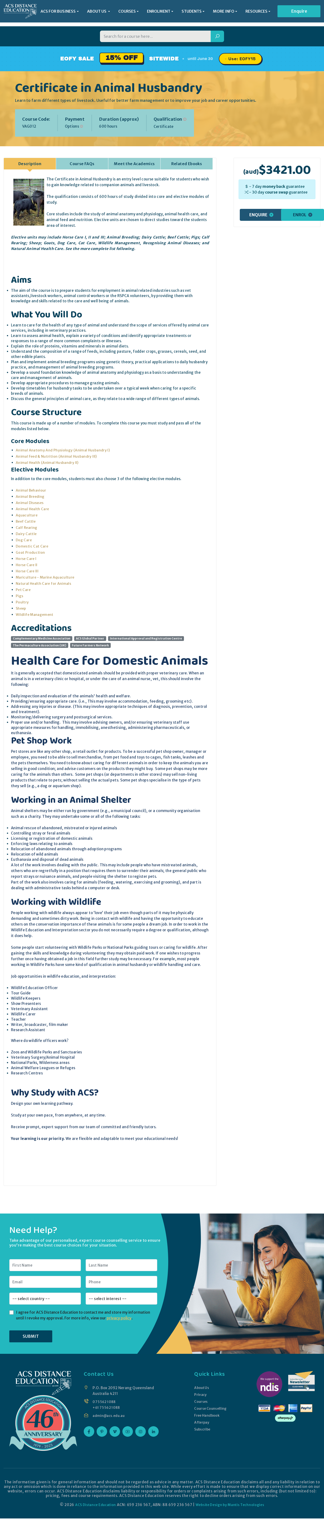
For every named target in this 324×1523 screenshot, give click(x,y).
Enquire (299, 12)
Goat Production (30, 552)
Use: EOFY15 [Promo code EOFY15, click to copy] (242, 58)
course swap (276, 192)
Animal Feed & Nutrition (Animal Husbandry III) (57, 456)
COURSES (127, 12)
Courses (200, 1401)
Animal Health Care (33, 508)
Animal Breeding (30, 496)
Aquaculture (27, 515)
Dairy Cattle (26, 533)
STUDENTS (192, 12)
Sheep (21, 608)
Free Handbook (206, 1415)
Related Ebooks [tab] (186, 163)
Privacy (199, 1394)
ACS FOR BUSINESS (58, 12)
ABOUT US (97, 12)
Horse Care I (26, 558)
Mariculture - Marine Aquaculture (46, 577)
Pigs (19, 595)
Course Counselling (210, 1408)
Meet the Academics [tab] (134, 163)
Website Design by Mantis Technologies (232, 1504)
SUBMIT (30, 1336)
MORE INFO (223, 12)
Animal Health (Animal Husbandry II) (48, 462)
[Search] (217, 36)
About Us (201, 1387)
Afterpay (201, 1422)
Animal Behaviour (31, 490)
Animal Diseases (30, 502)
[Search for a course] (155, 36)
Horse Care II (27, 564)
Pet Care (23, 589)
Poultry (22, 602)
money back (273, 186)
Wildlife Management (35, 614)
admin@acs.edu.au (110, 1415)
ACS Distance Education (92, 1504)
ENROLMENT (158, 12)
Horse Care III (27, 571)
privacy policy (119, 1317)
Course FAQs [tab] (82, 163)
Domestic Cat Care (32, 546)
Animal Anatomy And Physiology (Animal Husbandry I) (63, 450)
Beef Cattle (26, 521)
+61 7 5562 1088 (107, 1407)
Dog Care (24, 539)
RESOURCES (256, 12)
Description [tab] (29, 163)
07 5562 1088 (105, 1401)
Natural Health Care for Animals (44, 583)
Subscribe (202, 1429)
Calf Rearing (27, 527)
